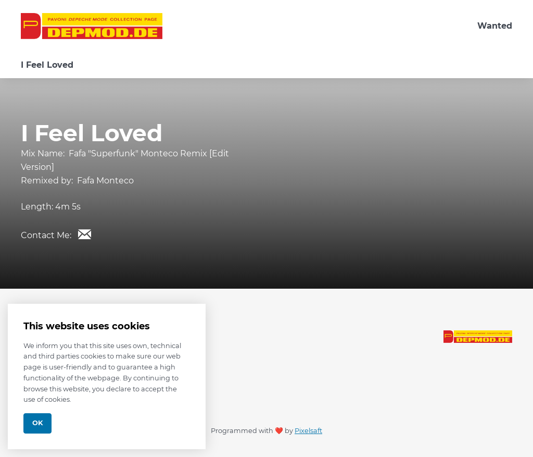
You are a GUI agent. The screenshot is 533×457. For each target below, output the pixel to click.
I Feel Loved (47, 65)
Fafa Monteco (105, 181)
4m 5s (68, 207)
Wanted (494, 26)
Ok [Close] (37, 423)
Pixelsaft (308, 431)
